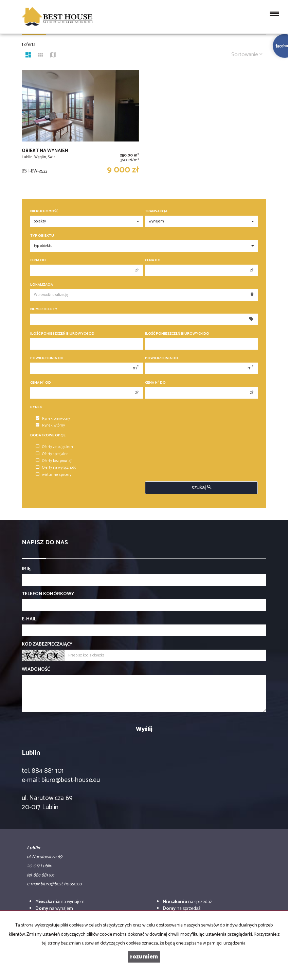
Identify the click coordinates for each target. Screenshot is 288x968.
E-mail (29, 619)
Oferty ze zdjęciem (54, 447)
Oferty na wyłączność (56, 468)
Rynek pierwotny (53, 419)
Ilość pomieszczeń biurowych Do (177, 333)
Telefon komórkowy (48, 594)
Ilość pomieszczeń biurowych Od (62, 333)
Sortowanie (247, 54)
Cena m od (40, 382)
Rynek (36, 407)
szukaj (201, 487)
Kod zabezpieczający (47, 644)
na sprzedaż (187, 902)
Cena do (153, 260)
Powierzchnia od (47, 358)
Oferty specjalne (52, 454)
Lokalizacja (41, 284)
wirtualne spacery (53, 475)
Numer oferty (43, 309)
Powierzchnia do (161, 358)
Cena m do (155, 382)
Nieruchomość (44, 211)
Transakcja (156, 211)
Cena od (38, 260)
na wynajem (60, 902)
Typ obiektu (42, 235)
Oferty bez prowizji (54, 461)
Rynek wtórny (50, 425)
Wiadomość (36, 669)
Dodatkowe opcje (48, 435)
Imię (26, 569)
